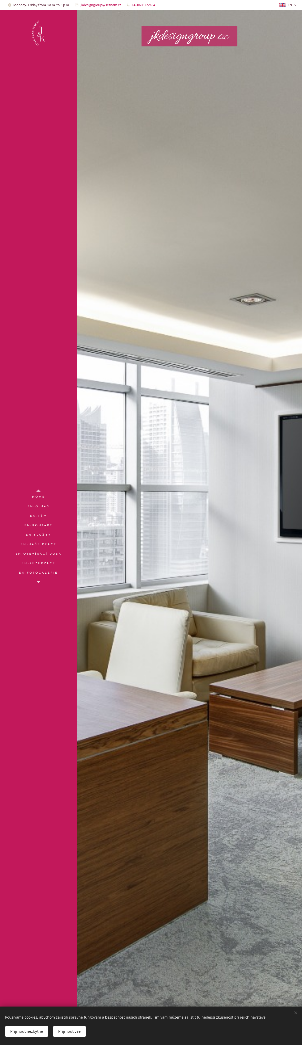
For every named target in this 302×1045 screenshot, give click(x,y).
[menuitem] (38, 497)
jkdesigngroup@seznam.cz (100, 5)
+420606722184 (143, 5)
